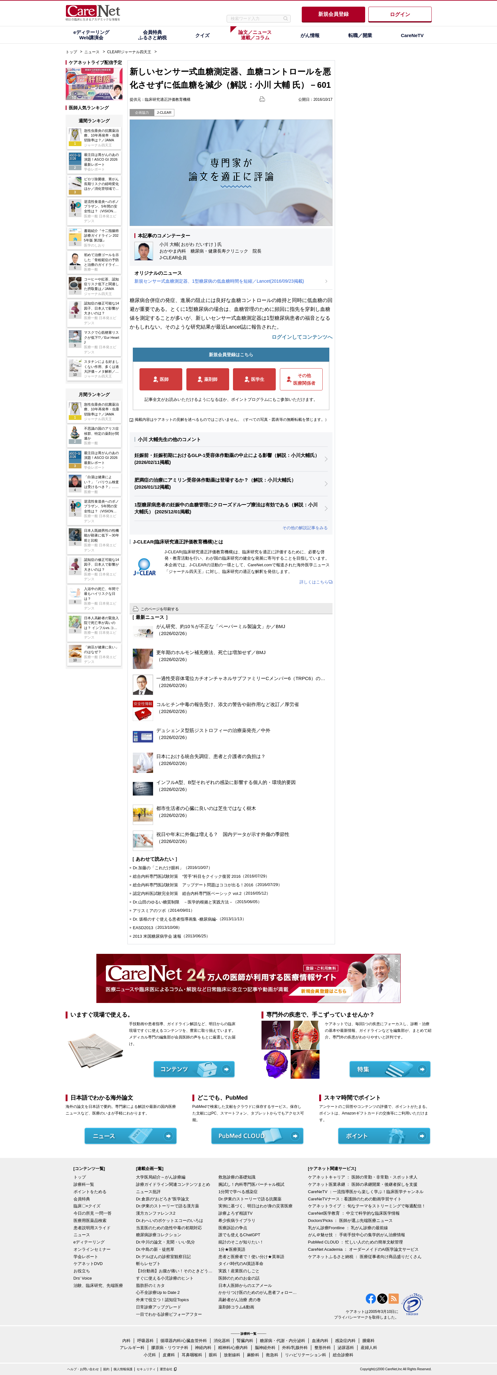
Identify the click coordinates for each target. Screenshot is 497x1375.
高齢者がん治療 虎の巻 (239, 1299)
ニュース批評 (148, 1191)
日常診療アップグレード (158, 1307)
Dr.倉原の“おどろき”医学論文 (162, 1199)
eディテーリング (89, 1242)
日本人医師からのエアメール (245, 1285)
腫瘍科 (368, 1340)
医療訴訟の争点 (232, 1227)
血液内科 (320, 1340)
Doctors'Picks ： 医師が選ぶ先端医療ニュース (350, 1220)
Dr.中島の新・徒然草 (155, 1249)
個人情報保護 (122, 1369)
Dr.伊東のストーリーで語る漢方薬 (167, 1206)
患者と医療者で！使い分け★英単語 (251, 1256)
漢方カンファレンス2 (155, 1213)
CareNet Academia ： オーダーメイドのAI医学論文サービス (363, 1249)
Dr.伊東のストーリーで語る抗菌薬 (249, 1199)
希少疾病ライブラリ (236, 1220)
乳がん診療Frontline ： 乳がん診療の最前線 (348, 1227)
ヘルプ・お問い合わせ (83, 1369)
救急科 (272, 1355)
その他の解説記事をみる (305, 527)
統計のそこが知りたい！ (241, 1242)
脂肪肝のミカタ (150, 1285)
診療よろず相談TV (235, 1213)
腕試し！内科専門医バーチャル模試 (251, 1184)
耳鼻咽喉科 (192, 1355)
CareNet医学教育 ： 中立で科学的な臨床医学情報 (354, 1213)
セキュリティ (146, 1369)
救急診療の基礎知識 (236, 1177)
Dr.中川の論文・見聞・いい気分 (165, 1242)
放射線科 (232, 1355)
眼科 (213, 1355)
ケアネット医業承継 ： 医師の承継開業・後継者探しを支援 (362, 1184)
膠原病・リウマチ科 (169, 1347)
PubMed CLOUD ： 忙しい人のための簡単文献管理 (355, 1242)
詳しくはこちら (314, 582)
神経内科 (203, 1347)
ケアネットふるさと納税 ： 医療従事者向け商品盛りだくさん (365, 1256)
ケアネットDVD (88, 1263)
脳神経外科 (265, 1347)
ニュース (92, 52)
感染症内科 (345, 1340)
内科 (126, 1340)
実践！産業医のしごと (239, 1271)
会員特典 (82, 1199)
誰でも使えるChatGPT (239, 1234)
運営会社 (166, 1369)
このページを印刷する (160, 609)
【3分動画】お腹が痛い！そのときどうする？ (175, 1271)
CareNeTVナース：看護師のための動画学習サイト (355, 1199)
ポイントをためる (90, 1191)
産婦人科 (369, 1347)
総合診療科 (343, 1355)
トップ (71, 52)
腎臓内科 (245, 1340)
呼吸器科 (145, 1340)
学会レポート (86, 1256)
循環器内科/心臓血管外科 (183, 1340)
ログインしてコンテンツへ (302, 337)
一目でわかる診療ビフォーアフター (169, 1314)
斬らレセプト (148, 1263)
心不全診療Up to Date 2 (158, 1292)
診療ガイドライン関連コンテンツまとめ (173, 1184)
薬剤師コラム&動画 (236, 1307)
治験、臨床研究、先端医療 (98, 1285)
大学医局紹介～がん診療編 (160, 1177)
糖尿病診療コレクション (158, 1234)
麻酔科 (253, 1355)
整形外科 (322, 1347)
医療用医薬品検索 (90, 1220)
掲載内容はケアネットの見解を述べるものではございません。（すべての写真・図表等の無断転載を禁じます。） (232, 419)
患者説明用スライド (92, 1227)
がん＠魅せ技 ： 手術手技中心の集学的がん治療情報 (356, 1234)
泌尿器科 (346, 1347)
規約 (106, 1369)
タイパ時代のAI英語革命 (240, 1263)
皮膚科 (169, 1355)
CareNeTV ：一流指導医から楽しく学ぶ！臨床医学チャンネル (365, 1191)
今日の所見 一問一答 (93, 1213)
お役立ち (82, 1271)
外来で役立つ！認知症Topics (162, 1299)
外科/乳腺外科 (295, 1347)
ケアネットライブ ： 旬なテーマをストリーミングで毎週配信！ (367, 1206)
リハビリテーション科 (305, 1355)
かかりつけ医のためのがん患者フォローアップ (258, 1292)
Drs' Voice (83, 1278)
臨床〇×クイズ (87, 1206)
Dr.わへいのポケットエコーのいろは (169, 1220)
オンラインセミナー (92, 1249)
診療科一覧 (84, 1184)
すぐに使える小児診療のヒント (165, 1278)
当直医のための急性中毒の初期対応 (169, 1227)
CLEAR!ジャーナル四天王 (129, 52)
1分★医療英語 (231, 1249)
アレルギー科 (132, 1347)
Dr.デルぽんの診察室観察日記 (163, 1256)
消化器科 (222, 1340)
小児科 (150, 1355)
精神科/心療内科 (233, 1347)
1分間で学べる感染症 (238, 1191)
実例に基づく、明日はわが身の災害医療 (255, 1206)
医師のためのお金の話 (239, 1278)
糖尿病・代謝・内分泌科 (282, 1340)
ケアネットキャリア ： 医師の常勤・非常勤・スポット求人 (362, 1177)
